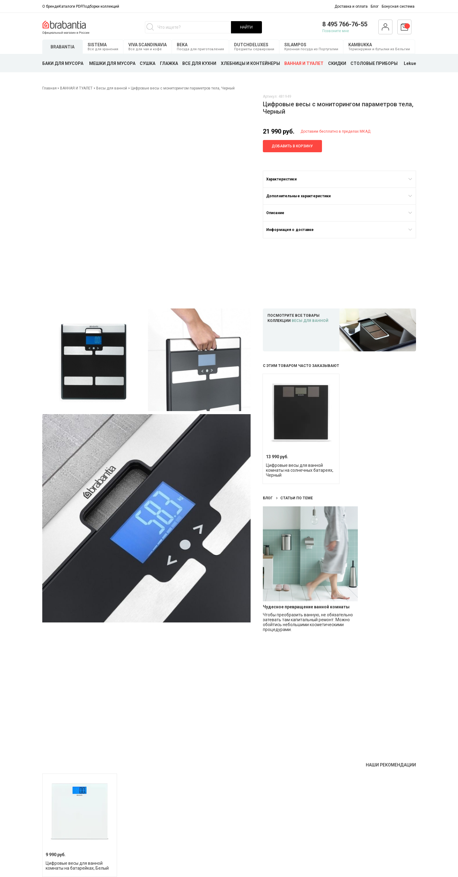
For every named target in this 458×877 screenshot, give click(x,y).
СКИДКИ (337, 63)
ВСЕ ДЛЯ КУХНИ (199, 63)
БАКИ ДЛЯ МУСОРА (62, 63)
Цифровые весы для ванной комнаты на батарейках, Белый (77, 866)
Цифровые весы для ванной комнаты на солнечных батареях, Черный (299, 470)
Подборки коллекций (100, 6)
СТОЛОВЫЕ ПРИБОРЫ (374, 63)
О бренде (50, 6)
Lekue (410, 63)
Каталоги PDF (70, 6)
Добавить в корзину (292, 146)
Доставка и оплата (351, 6)
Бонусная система (398, 6)
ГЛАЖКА (169, 63)
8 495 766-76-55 (344, 24)
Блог (375, 6)
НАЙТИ (246, 27)
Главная (50, 88)
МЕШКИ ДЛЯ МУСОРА (112, 63)
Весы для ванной (111, 88)
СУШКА (147, 63)
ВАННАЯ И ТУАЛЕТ (304, 63)
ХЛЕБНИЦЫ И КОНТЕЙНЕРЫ (250, 63)
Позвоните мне (335, 31)
